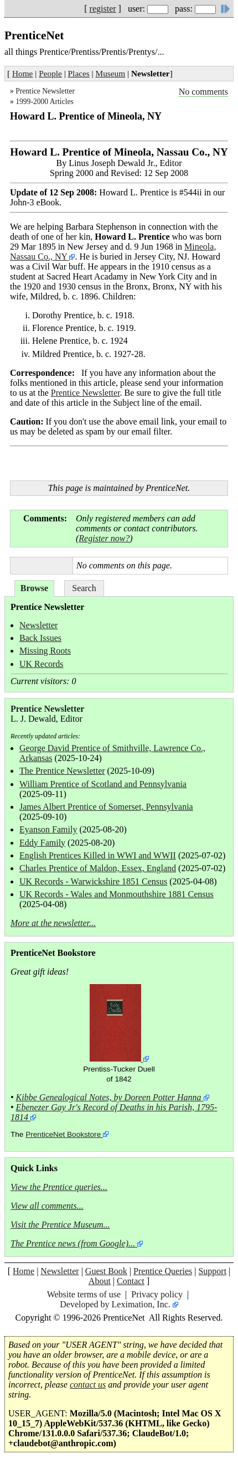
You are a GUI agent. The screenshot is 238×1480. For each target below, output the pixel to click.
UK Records (41, 664)
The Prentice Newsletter (62, 770)
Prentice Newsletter (45, 91)
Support (212, 1271)
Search (84, 588)
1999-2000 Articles (44, 101)
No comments (203, 91)
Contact (130, 1281)
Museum (111, 73)
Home (22, 73)
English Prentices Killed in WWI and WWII (97, 855)
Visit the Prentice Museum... (60, 1224)
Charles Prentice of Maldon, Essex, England (97, 868)
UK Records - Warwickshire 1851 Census (93, 881)
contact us (88, 1384)
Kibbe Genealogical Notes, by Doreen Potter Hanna (108, 1097)
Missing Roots (45, 650)
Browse (34, 588)
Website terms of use (84, 1294)
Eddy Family (42, 842)
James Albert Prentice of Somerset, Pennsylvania (106, 806)
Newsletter (38, 625)
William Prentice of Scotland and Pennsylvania (103, 784)
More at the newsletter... (53, 923)
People (50, 73)
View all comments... (47, 1205)
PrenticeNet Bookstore (63, 1134)
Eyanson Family (48, 829)
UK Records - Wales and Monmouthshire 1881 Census (116, 894)
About (100, 1281)
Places (79, 73)
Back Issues (40, 638)
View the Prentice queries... (59, 1187)
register (103, 8)
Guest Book (106, 1271)
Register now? (104, 538)
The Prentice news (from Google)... (73, 1243)
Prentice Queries (162, 1271)
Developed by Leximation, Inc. (115, 1304)
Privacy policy (157, 1294)
